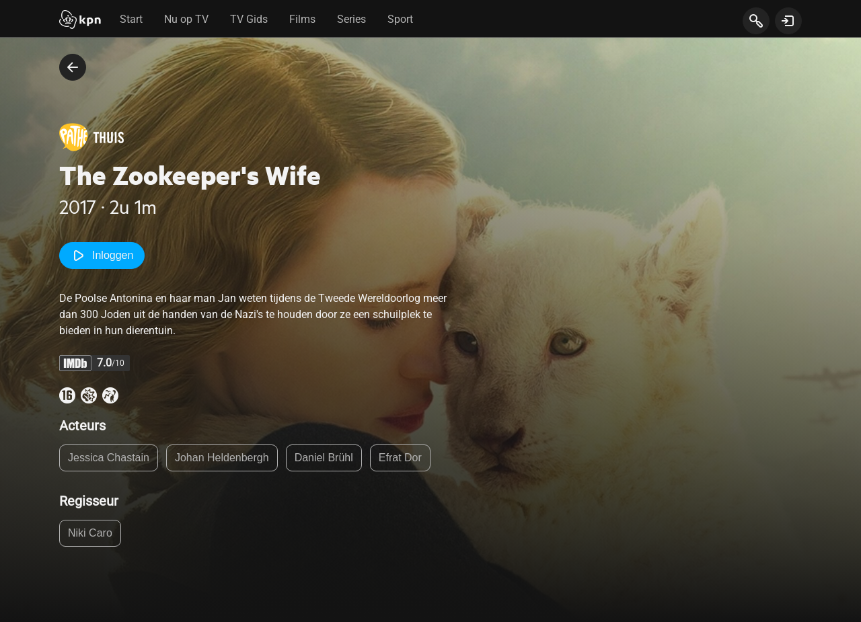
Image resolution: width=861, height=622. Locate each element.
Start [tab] (131, 19)
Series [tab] (351, 19)
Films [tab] (302, 19)
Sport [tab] (400, 19)
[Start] (80, 20)
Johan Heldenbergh (222, 457)
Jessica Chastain (108, 457)
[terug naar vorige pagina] (72, 67)
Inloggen (102, 255)
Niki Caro (90, 533)
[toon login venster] (788, 20)
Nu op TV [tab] (186, 19)
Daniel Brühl (324, 457)
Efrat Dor (400, 457)
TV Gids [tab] (249, 19)
